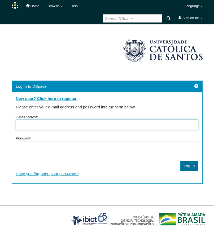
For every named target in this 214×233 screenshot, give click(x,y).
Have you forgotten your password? (47, 174)
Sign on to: (190, 18)
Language (194, 6)
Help (74, 6)
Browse (55, 6)
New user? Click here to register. (47, 98)
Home (33, 6)
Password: (23, 138)
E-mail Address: (27, 117)
